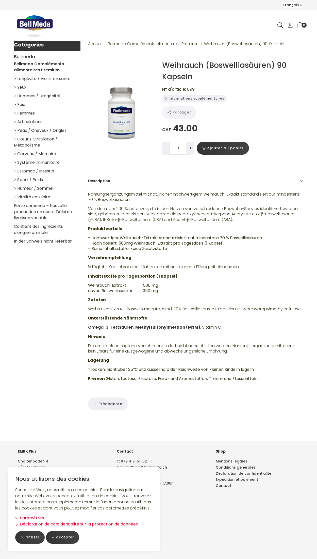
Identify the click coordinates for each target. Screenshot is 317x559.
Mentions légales (231, 461)
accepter (65, 537)
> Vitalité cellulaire (32, 197)
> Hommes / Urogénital (37, 96)
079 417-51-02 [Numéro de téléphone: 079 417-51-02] (134, 461)
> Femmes (24, 113)
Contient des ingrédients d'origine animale (38, 229)
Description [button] (195, 181)
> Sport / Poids (28, 180)
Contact (223, 485)
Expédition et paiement (237, 479)
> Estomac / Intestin (34, 171)
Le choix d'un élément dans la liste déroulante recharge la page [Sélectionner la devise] (292, 5)
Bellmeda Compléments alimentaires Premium (39, 67)
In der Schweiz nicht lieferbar (43, 241)
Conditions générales (236, 467)
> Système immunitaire (37, 162)
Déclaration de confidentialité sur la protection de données (76, 524)
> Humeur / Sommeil (34, 188)
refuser (31, 537)
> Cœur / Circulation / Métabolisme (35, 142)
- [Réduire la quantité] (166, 148)
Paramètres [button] (29, 518)
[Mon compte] (290, 25)
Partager (179, 112)
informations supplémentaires (194, 98)
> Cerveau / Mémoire (35, 154)
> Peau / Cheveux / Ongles (40, 130)
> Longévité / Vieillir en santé (42, 79)
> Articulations (28, 122)
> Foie (19, 104)
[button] (280, 25)
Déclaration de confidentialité (243, 473)
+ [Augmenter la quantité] (190, 148)
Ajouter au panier (223, 148)
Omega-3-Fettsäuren (111, 340)
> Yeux (20, 87)
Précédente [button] (107, 421)
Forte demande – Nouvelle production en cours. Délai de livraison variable (43, 212)
